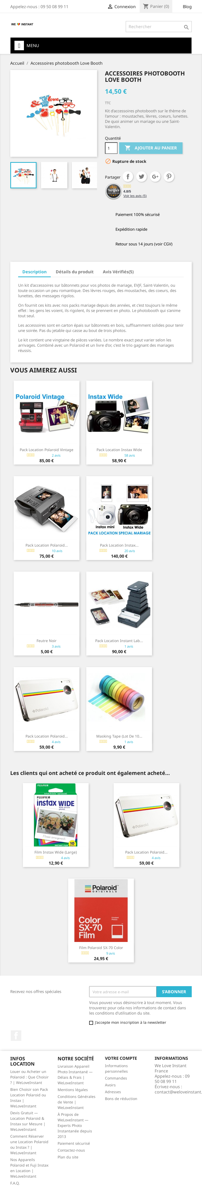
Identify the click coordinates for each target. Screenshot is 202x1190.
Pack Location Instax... (119, 545)
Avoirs (110, 1084)
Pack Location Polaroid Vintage (46, 449)
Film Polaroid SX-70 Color (101, 947)
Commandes (116, 1078)
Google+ (155, 176)
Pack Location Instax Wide (119, 449)
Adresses (113, 1091)
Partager (128, 176)
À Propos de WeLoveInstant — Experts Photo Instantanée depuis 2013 (75, 1125)
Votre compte (121, 1058)
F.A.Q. (15, 1183)
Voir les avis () (135, 196)
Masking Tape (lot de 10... (119, 736)
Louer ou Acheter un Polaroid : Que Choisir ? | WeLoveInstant (29, 1077)
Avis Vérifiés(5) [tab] (118, 272)
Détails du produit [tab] (75, 272)
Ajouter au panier (151, 148)
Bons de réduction (121, 1098)
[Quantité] (111, 148)
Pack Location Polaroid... (47, 545)
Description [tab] (34, 272)
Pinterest (169, 176)
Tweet (141, 176)
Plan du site (68, 1156)
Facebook (16, 1035)
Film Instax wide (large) (55, 852)
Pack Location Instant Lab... (119, 640)
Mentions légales (73, 1089)
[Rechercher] (159, 26)
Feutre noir (47, 640)
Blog (187, 6)
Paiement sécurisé (74, 1143)
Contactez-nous (71, 1150)
